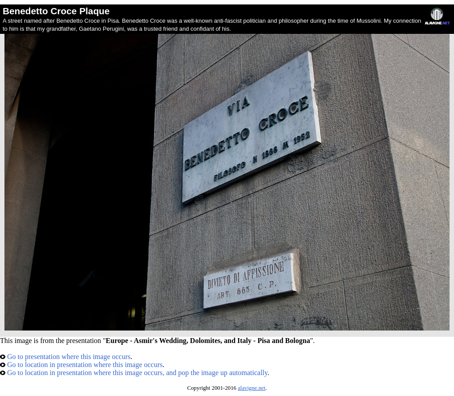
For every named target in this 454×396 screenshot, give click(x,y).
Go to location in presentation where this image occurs (81, 364)
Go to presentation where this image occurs (65, 356)
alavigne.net (251, 388)
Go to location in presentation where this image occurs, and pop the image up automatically (134, 372)
